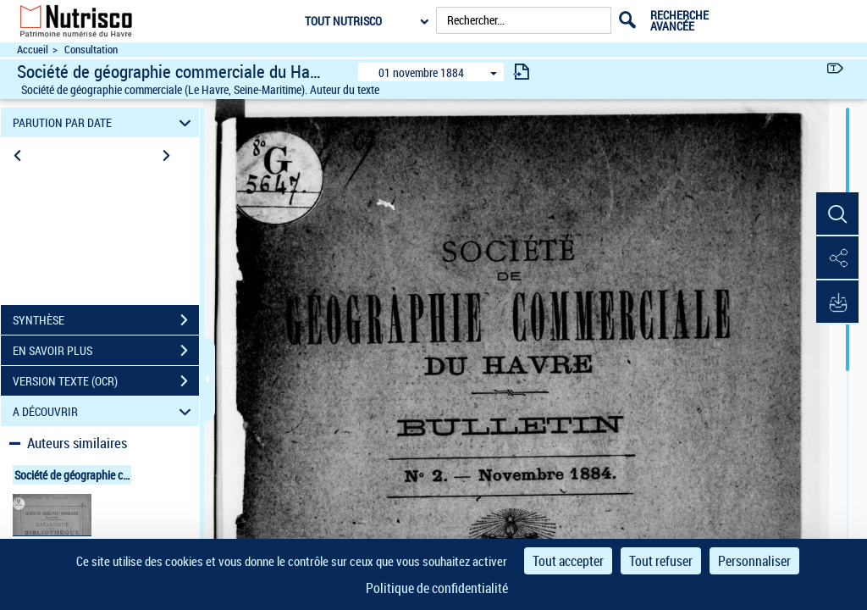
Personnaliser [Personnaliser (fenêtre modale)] (754, 561)
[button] (837, 214)
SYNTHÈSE (106, 320)
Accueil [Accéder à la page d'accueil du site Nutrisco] (32, 49)
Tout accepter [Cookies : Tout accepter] (568, 561)
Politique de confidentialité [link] (437, 588)
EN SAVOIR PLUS (106, 351)
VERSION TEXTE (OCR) (106, 381)
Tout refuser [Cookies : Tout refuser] (661, 561)
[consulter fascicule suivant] (521, 71)
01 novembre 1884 (421, 72)
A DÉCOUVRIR (104, 411)
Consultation (91, 49)
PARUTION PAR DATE (104, 122)
